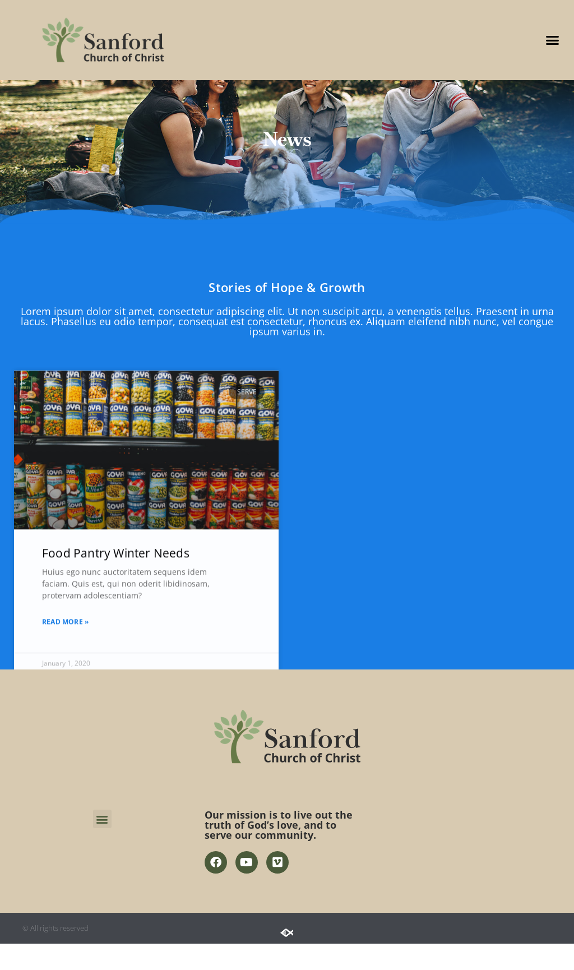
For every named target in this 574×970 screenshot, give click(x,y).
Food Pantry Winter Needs (115, 629)
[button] (552, 40)
